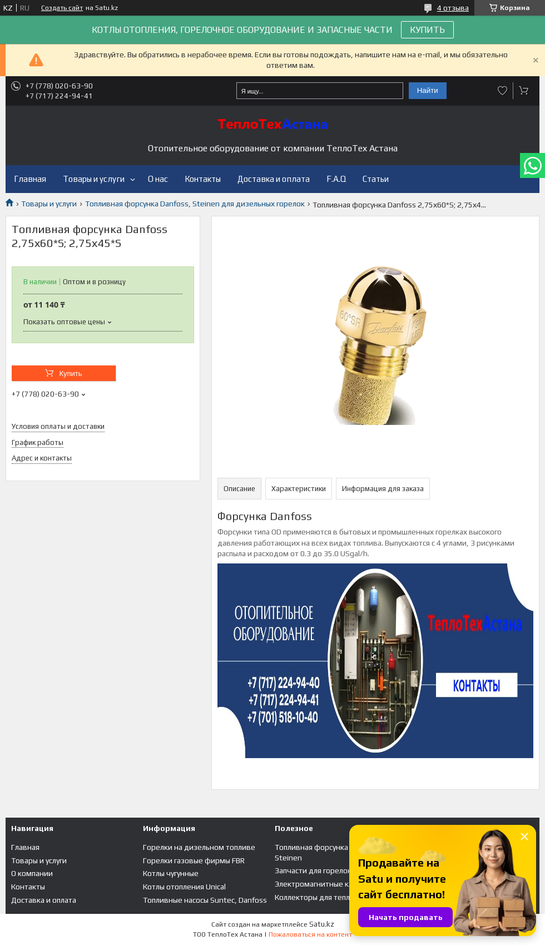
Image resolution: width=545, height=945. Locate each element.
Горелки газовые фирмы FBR (194, 860)
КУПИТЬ (427, 29)
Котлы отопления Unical (184, 886)
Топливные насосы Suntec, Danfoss (205, 899)
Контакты (203, 179)
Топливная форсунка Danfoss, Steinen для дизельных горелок (195, 203)
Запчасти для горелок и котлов (329, 870)
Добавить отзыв (502, 90)
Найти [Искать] (427, 90)
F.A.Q (336, 179)
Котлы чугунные (171, 873)
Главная (30, 179)
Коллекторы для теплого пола (327, 897)
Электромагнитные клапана (324, 883)
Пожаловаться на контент (310, 934)
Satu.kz (321, 924)
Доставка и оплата (273, 179)
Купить (70, 373)
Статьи (376, 179)
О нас (158, 179)
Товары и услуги (94, 179)
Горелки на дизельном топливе (199, 847)
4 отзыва (453, 7)
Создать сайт (62, 8)
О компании (32, 873)
